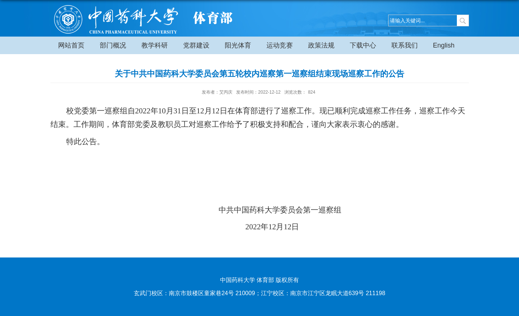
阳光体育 (238, 45)
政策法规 (321, 45)
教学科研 (154, 45)
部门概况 (113, 45)
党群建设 (196, 45)
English (444, 45)
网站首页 (71, 45)
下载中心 (363, 45)
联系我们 (404, 45)
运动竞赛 (279, 45)
